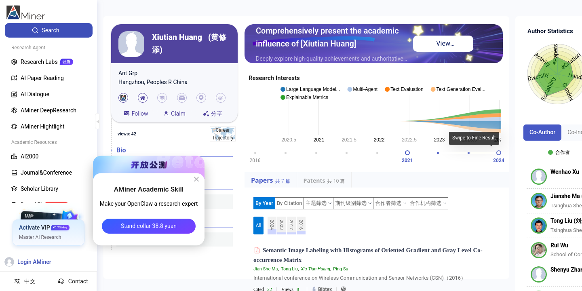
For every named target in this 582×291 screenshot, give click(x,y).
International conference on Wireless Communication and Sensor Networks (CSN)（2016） (359, 278)
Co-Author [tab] (542, 132)
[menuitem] (49, 30)
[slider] (407, 153)
